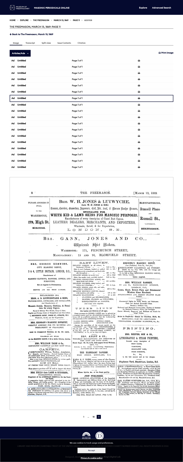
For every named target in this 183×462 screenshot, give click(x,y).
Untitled (21, 60)
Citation (81, 43)
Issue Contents (64, 43)
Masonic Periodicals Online (51, 7)
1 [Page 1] (83, 417)
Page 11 (76, 20)
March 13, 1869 (61, 20)
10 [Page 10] (94, 417)
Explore (143, 7)
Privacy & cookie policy (91, 458)
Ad (12, 60)
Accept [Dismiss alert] (91, 450)
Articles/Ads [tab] (18, 53)
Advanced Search (161, 7)
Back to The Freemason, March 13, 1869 (31, 34)
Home (13, 20)
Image (16, 43)
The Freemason (41, 20)
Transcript (30, 43)
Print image (166, 52)
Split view (46, 43)
